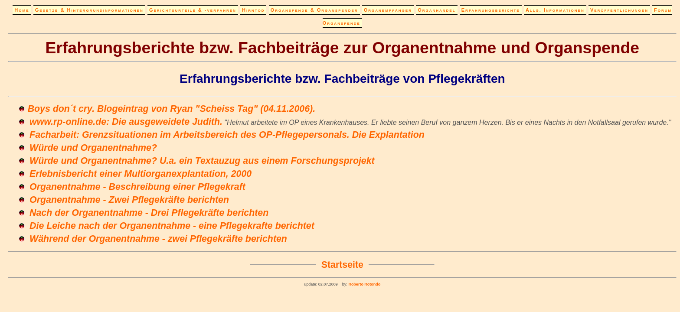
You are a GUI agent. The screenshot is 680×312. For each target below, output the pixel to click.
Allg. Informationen (555, 10)
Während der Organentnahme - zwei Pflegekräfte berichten (158, 239)
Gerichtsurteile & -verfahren (192, 10)
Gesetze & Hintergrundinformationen (89, 10)
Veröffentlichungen (619, 10)
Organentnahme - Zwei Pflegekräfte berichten (129, 200)
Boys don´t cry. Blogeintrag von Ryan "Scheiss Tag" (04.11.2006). (171, 109)
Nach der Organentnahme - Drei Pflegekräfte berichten (148, 213)
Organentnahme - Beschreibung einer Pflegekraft (137, 187)
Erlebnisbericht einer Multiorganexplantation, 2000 (140, 174)
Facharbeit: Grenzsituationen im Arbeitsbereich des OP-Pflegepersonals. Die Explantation (227, 135)
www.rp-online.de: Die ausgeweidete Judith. (125, 122)
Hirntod (253, 10)
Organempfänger (388, 10)
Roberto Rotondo (363, 284)
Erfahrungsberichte (490, 10)
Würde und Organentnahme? (93, 148)
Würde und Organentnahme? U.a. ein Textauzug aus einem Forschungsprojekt (202, 161)
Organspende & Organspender (314, 10)
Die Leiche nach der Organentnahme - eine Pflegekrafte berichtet (171, 226)
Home (21, 10)
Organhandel (436, 10)
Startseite (342, 265)
